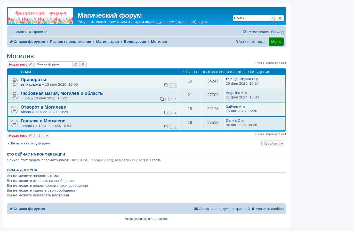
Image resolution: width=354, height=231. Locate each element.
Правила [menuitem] (40, 32)
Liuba (25, 98)
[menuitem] (277, 32)
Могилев (20, 56)
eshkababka (31, 84)
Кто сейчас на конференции (36, 154)
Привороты (33, 79)
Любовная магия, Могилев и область (62, 93)
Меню (276, 41)
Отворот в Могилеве (43, 107)
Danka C (233, 120)
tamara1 (27, 126)
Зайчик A (233, 106)
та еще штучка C (240, 79)
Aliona (26, 112)
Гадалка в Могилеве (43, 120)
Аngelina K (235, 93)
